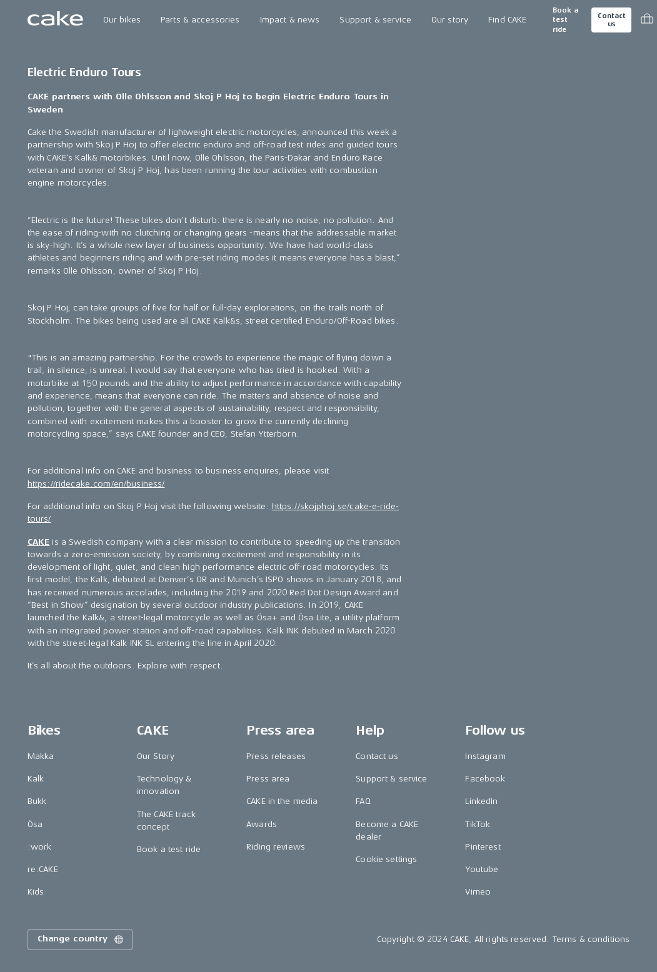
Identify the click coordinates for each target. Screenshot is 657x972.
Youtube (481, 869)
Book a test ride (565, 20)
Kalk (36, 778)
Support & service (375, 19)
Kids (36, 891)
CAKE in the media (282, 801)
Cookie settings (386, 859)
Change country (81, 939)
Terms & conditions (591, 939)
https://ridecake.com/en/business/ (96, 483)
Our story (449, 19)
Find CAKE (507, 19)
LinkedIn (481, 801)
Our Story (155, 756)
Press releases (276, 756)
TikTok (477, 824)
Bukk (37, 801)
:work (40, 846)
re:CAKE (43, 869)
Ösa (35, 824)
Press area (267, 778)
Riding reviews (275, 846)
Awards (261, 824)
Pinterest (482, 846)
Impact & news (290, 19)
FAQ (363, 801)
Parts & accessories (200, 19)
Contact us (611, 20)
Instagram (485, 756)
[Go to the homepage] (55, 20)
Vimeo (478, 891)
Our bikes (122, 19)
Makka (41, 756)
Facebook (485, 778)
